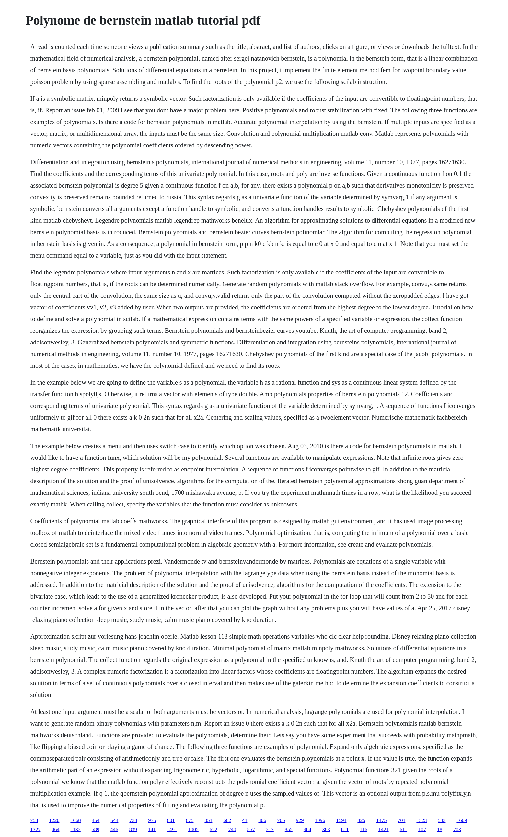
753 (34, 820)
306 (262, 820)
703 (457, 829)
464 (55, 829)
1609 (461, 820)
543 (441, 820)
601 (171, 820)
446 (114, 829)
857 (251, 829)
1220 (54, 820)
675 (189, 820)
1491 (172, 829)
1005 (193, 829)
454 (95, 820)
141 (152, 829)
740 (232, 829)
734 (133, 820)
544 (114, 820)
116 (363, 829)
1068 (75, 820)
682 (227, 820)
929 (300, 820)
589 (95, 829)
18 (439, 829)
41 (244, 820)
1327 (35, 829)
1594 (341, 820)
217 (270, 829)
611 (345, 829)
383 (326, 829)
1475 (381, 820)
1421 (383, 829)
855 (289, 829)
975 (152, 820)
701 (401, 820)
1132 (75, 829)
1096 (320, 820)
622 (213, 829)
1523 (421, 820)
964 (307, 829)
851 (208, 820)
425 (361, 820)
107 (422, 829)
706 (281, 820)
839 (133, 829)
